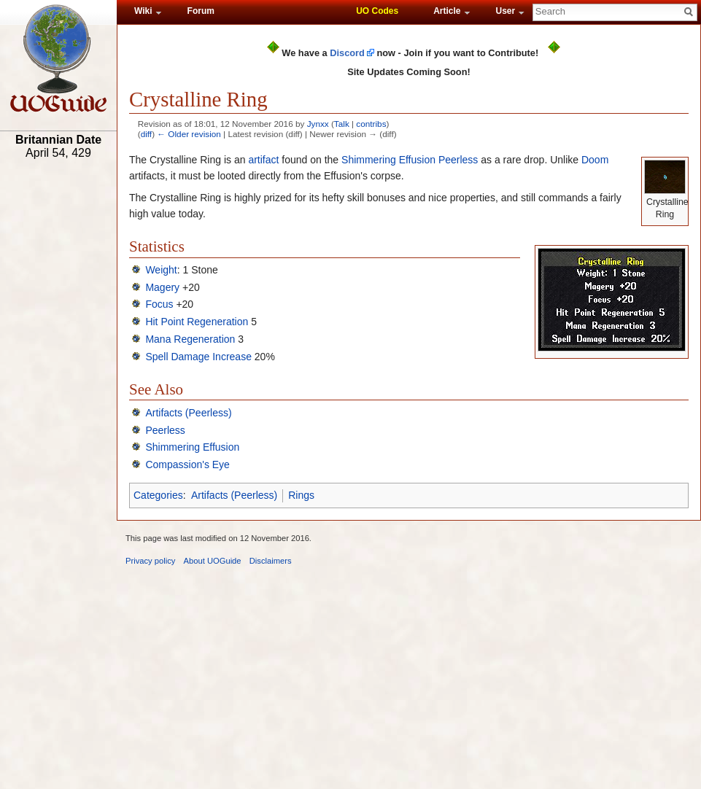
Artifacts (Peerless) (188, 413)
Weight (161, 270)
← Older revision (189, 134)
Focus (159, 304)
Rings (301, 495)
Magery (162, 287)
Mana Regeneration (190, 339)
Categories (158, 495)
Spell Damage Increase (198, 356)
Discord (347, 52)
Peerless (458, 160)
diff (146, 134)
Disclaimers (270, 560)
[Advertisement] (58, 391)
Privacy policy (150, 560)
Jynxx (318, 123)
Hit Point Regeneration (196, 321)
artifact (263, 160)
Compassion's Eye (187, 464)
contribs (371, 123)
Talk (341, 123)
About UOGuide (212, 560)
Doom (594, 160)
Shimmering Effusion (388, 160)
